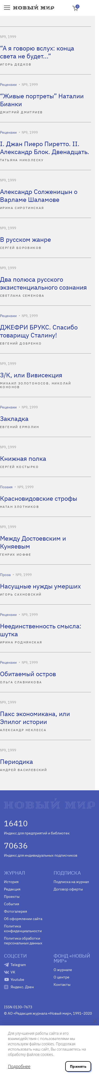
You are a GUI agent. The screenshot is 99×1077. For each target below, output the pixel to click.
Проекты (12, 896)
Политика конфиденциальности (23, 928)
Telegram (18, 964)
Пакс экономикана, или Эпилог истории (35, 717)
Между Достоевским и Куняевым (33, 542)
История (11, 881)
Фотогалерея (15, 911)
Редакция (12, 889)
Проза (5, 575)
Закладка (14, 418)
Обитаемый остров (28, 674)
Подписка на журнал (71, 881)
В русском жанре (25, 239)
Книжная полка (23, 458)
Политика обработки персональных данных (23, 940)
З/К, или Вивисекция (31, 375)
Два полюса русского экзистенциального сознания (43, 283)
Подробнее (19, 1066)
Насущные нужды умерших (40, 586)
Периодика (16, 761)
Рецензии (8, 84)
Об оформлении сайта (23, 918)
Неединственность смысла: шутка (40, 630)
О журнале (63, 969)
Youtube (17, 979)
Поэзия (6, 487)
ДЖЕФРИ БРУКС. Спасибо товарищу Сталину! (39, 331)
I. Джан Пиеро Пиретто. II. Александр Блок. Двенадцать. (44, 148)
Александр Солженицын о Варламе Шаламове (38, 195)
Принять (78, 1066)
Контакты (62, 984)
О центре (61, 977)
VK (13, 972)
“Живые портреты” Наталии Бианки (42, 100)
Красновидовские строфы (38, 498)
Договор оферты (68, 889)
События (11, 904)
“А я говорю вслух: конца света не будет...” (37, 52)
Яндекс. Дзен (22, 987)
